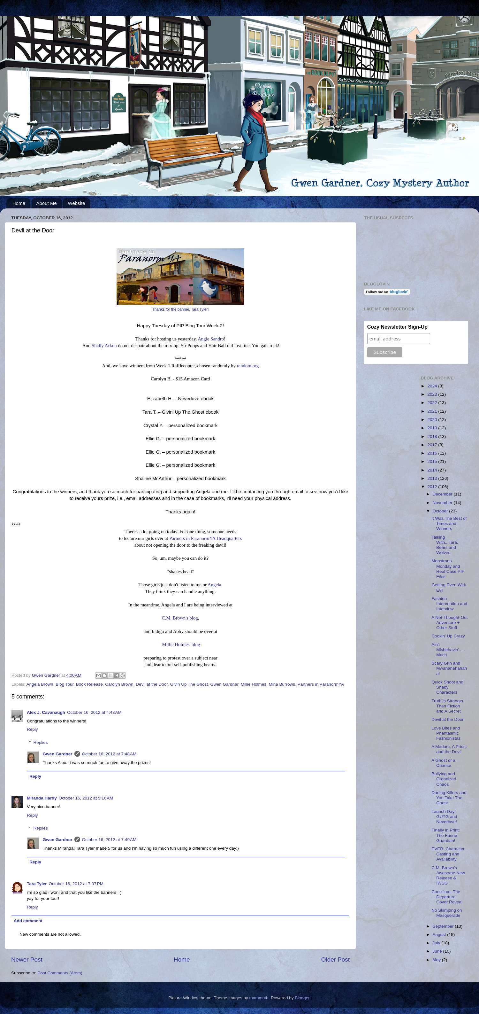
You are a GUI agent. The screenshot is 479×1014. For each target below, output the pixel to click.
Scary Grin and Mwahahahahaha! (449, 668)
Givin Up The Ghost (189, 684)
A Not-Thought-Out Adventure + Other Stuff (449, 622)
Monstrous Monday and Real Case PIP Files (447, 568)
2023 (432, 394)
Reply (32, 729)
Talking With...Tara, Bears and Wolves (444, 545)
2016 (432, 453)
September (444, 926)
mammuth (259, 997)
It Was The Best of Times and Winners (449, 523)
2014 (432, 470)
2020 (432, 419)
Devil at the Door (152, 684)
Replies (41, 742)
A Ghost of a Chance (443, 763)
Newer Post (26, 959)
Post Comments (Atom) (60, 973)
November (443, 502)
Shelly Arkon (104, 345)
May (437, 959)
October (441, 511)
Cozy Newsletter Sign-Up (397, 327)
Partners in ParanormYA (321, 684)
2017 (432, 444)
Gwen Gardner (224, 684)
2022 (432, 402)
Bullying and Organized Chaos (443, 778)
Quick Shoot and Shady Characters (447, 687)
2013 (432, 478)
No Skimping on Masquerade (446, 913)
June (438, 951)
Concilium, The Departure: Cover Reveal (446, 896)
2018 (432, 436)
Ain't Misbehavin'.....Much (448, 649)
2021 (432, 411)
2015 (432, 461)
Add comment (28, 920)
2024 (432, 386)
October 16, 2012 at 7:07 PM (76, 883)
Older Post (335, 959)
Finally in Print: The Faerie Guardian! (445, 835)
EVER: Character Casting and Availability (448, 854)
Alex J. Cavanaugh (46, 712)
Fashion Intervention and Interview (449, 603)
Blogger (302, 997)
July (437, 942)
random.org (248, 365)
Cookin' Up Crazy (448, 636)
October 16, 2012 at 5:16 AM (86, 798)
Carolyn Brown (119, 684)
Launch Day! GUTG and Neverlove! (444, 816)
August (440, 934)
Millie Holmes (253, 684)
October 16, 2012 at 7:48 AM (109, 754)
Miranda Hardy (42, 798)
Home (18, 203)
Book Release (89, 684)
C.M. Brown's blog (180, 617)
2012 (432, 486)
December (443, 494)
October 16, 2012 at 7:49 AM (109, 839)
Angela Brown (40, 684)
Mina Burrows (282, 684)
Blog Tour (64, 684)
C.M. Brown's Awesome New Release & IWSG (448, 875)
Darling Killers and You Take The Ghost (449, 797)
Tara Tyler (37, 883)
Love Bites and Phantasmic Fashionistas (445, 733)
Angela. (215, 584)
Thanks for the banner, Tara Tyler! (180, 309)
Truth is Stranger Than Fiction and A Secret (447, 706)
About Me (46, 203)
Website (76, 203)
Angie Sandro (211, 338)
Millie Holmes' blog (181, 644)
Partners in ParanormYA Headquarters (205, 538)
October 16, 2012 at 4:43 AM (94, 712)
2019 (432, 427)
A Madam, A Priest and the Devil (449, 749)
